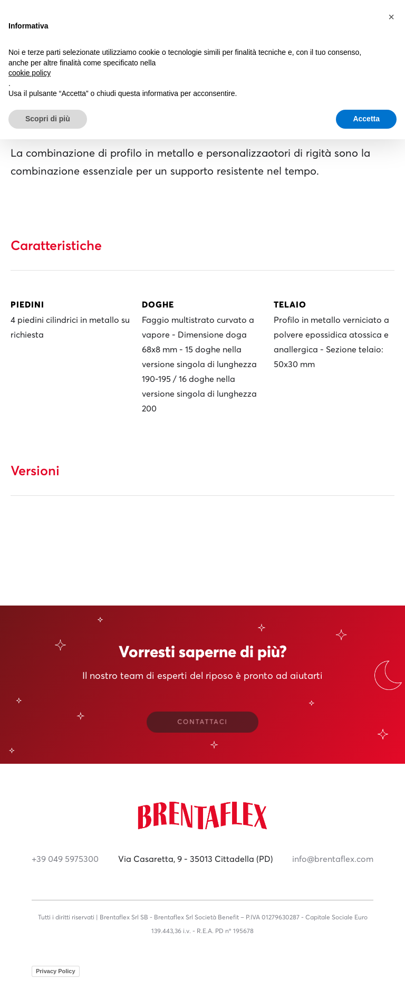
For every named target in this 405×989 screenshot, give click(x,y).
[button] (391, 16)
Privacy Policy (55, 971)
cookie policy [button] (29, 73)
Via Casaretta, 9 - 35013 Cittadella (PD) (195, 859)
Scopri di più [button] (47, 118)
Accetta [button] (366, 118)
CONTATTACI (202, 722)
